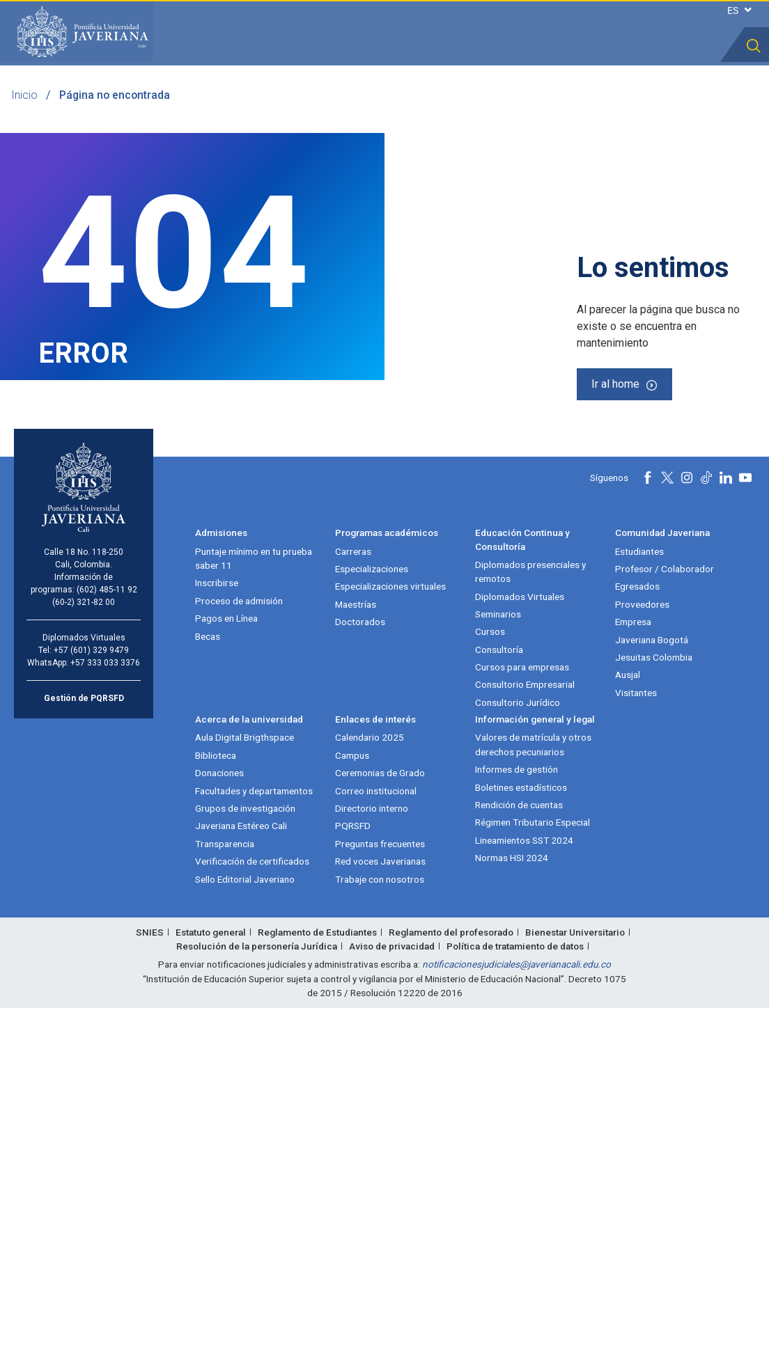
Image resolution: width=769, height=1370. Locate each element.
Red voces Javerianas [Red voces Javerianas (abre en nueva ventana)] (380, 1223)
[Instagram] (687, 839)
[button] (754, 46)
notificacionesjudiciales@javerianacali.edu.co (516, 1326)
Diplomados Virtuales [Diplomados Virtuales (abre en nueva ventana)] (519, 958)
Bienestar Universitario (575, 1294)
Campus (352, 1117)
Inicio (24, 95)
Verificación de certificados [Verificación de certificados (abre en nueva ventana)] (252, 1223)
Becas (207, 998)
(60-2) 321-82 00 (83, 964)
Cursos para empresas (522, 1028)
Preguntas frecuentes (380, 1205)
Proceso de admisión (239, 962)
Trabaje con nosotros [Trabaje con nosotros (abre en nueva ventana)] (379, 1241)
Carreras (353, 913)
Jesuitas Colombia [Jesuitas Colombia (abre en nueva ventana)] (653, 1019)
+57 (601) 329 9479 (91, 1012)
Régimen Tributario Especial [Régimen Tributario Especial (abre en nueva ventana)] (532, 1184)
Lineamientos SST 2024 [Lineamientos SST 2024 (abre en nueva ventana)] (524, 1202)
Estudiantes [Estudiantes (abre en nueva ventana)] (639, 913)
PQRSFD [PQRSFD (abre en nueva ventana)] (353, 1187)
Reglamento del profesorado (451, 1294)
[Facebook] (648, 839)
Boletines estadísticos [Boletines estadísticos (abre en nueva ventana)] (521, 1149)
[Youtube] (745, 839)
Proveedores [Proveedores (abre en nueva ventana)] (642, 966)
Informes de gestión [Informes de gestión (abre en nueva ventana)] (516, 1131)
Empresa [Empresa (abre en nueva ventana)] (633, 983)
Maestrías (355, 966)
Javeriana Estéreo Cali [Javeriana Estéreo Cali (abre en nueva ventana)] (241, 1187)
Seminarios (498, 976)
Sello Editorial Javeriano (245, 1241)
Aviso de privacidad (392, 1308)
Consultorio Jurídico (517, 1064)
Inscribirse (216, 944)
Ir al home (615, 558)
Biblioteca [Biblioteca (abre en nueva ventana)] (215, 1117)
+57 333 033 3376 (105, 1025)
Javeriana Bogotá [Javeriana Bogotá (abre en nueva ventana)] (651, 1001)
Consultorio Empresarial (525, 1047)
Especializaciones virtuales (390, 948)
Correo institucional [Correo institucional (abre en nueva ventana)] (376, 1152)
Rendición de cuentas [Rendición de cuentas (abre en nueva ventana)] (519, 1166)
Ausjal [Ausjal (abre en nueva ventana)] (627, 1036)
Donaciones (219, 1134)
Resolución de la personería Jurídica (256, 1308)
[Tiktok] (706, 839)
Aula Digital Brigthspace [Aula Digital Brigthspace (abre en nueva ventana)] (244, 1099)
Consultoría (499, 1011)
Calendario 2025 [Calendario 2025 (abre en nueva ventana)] (369, 1099)
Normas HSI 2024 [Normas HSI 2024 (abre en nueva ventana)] (511, 1219)
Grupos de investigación (245, 1170)
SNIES (150, 1294)
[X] (667, 839)
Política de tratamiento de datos (515, 1308)
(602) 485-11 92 (107, 951)
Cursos (490, 993)
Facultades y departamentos (254, 1152)
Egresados (637, 948)
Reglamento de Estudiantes (317, 1294)
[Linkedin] (726, 839)
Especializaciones (371, 930)
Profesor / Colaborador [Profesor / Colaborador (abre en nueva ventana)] (664, 930)
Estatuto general (211, 1294)
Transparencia (224, 1205)
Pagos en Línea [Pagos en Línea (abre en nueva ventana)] (226, 980)
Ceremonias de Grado (380, 1134)
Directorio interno (371, 1170)
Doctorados (360, 983)
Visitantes (636, 1054)
